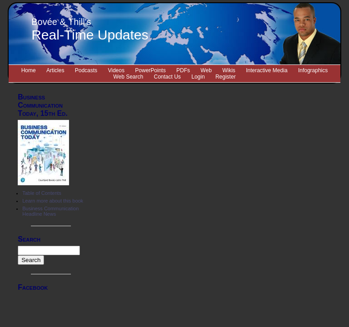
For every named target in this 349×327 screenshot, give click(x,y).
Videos (116, 70)
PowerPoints (150, 70)
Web (205, 70)
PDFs (183, 70)
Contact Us (167, 77)
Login (197, 77)
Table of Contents (41, 193)
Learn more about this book (52, 200)
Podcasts (86, 70)
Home (28, 70)
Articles (55, 70)
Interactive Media (266, 70)
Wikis (228, 70)
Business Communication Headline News (50, 211)
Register (225, 77)
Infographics (313, 70)
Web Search (128, 77)
